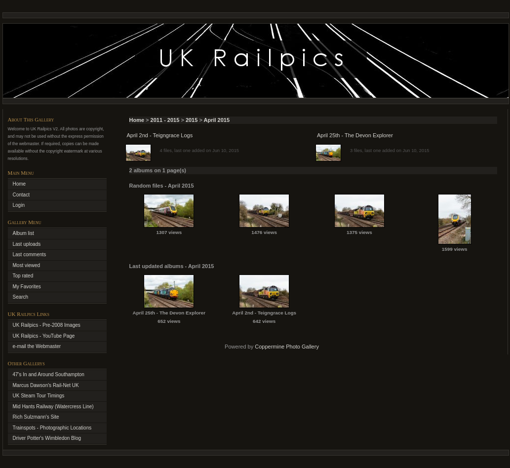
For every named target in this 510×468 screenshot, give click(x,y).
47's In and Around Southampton (48, 374)
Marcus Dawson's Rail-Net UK (46, 385)
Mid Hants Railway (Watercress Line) (53, 406)
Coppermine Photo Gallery (287, 347)
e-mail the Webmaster (37, 346)
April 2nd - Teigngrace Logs (160, 135)
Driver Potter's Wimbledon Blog (47, 438)
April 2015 (217, 120)
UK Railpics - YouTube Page (44, 336)
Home (137, 120)
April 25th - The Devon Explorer (355, 135)
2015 (191, 120)
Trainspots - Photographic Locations (52, 427)
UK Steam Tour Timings (39, 395)
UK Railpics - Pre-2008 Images (46, 325)
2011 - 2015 (165, 120)
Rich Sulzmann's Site (36, 417)
